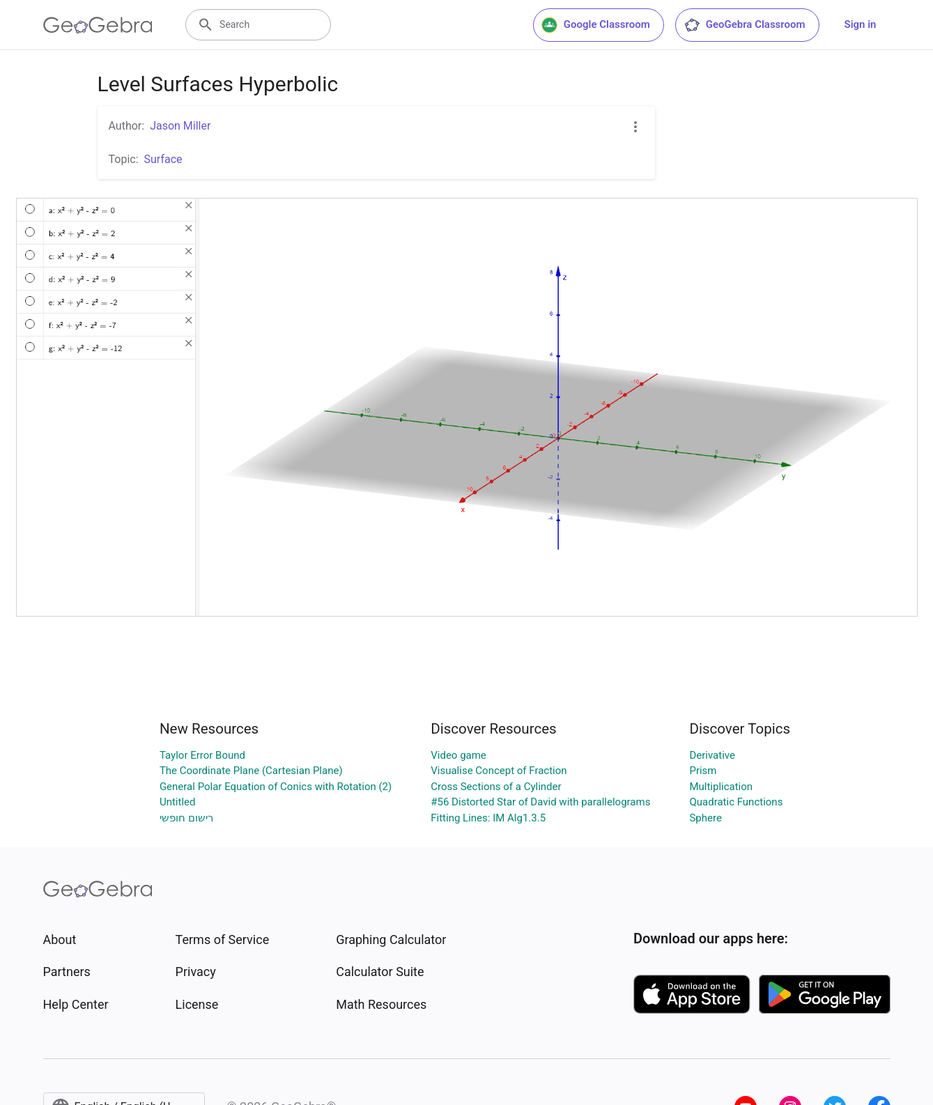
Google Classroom (595, 25)
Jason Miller (180, 125)
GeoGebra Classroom (744, 25)
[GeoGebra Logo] (98, 25)
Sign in (861, 24)
